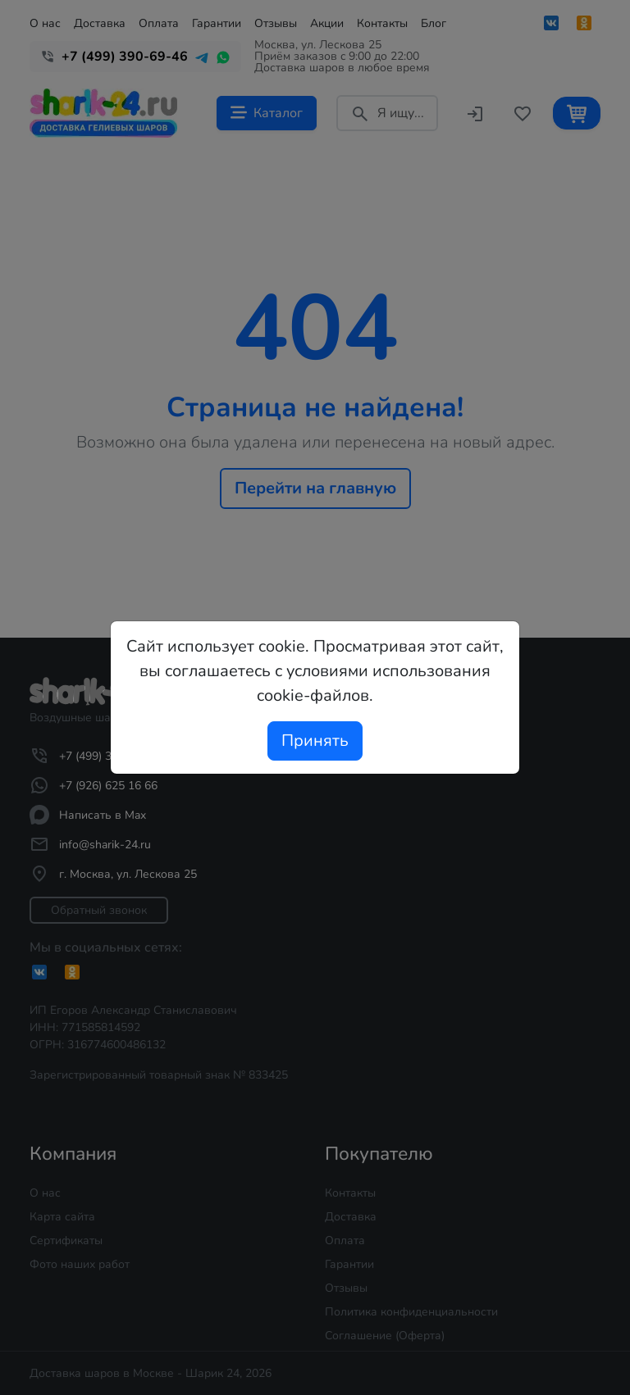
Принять (315, 740)
